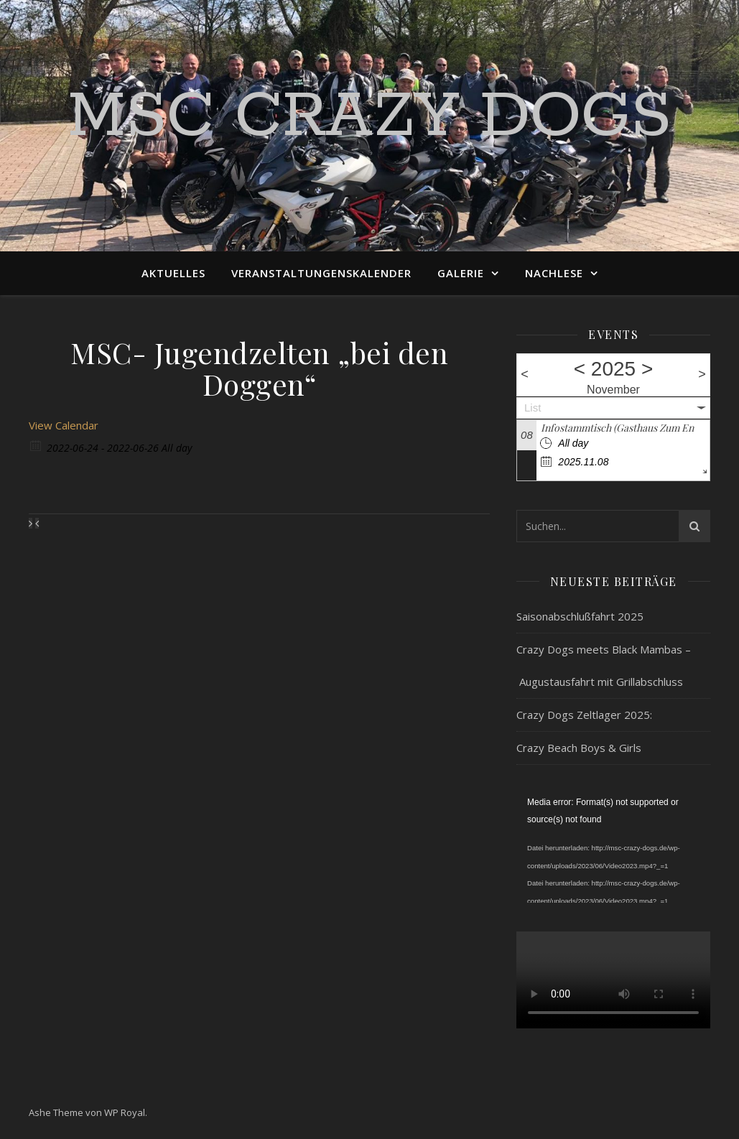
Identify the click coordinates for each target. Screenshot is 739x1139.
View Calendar (63, 425)
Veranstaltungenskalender (321, 273)
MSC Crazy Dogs (369, 117)
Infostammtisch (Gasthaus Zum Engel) (625, 427)
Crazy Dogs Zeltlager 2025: (584, 714)
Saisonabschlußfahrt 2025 (579, 616)
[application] (613, 848)
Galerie (460, 273)
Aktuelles (173, 273)
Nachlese (554, 273)
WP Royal (124, 1112)
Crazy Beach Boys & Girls (578, 747)
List (532, 407)
